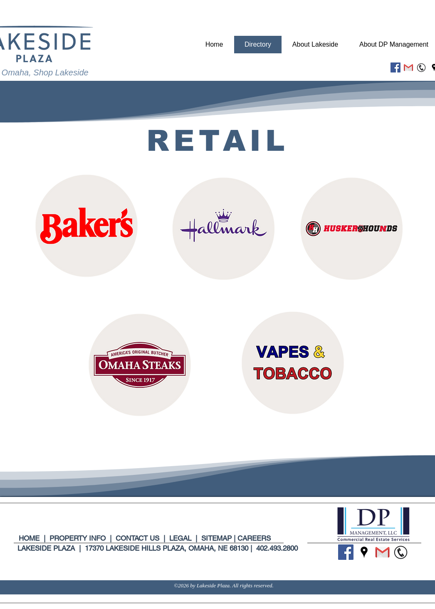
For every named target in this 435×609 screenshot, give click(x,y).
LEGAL (179, 538)
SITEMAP (216, 538)
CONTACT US (137, 538)
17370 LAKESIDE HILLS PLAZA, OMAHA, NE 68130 (166, 548)
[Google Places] (364, 552)
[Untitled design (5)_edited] (408, 67)
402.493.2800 (277, 548)
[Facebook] (395, 67)
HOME (31, 538)
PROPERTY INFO (77, 538)
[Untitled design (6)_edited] (421, 67)
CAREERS (254, 538)
